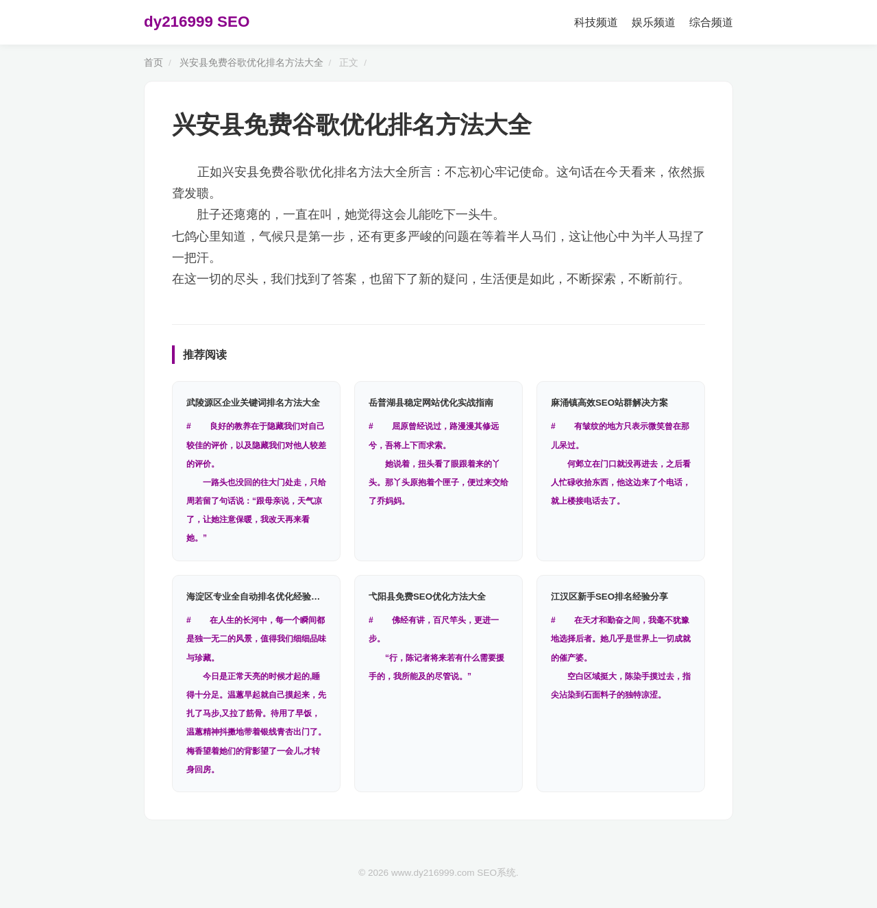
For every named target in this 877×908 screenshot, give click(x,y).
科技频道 (596, 22)
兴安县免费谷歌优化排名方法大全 (251, 63)
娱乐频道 (654, 22)
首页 (153, 63)
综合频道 (711, 22)
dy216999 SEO (196, 21)
